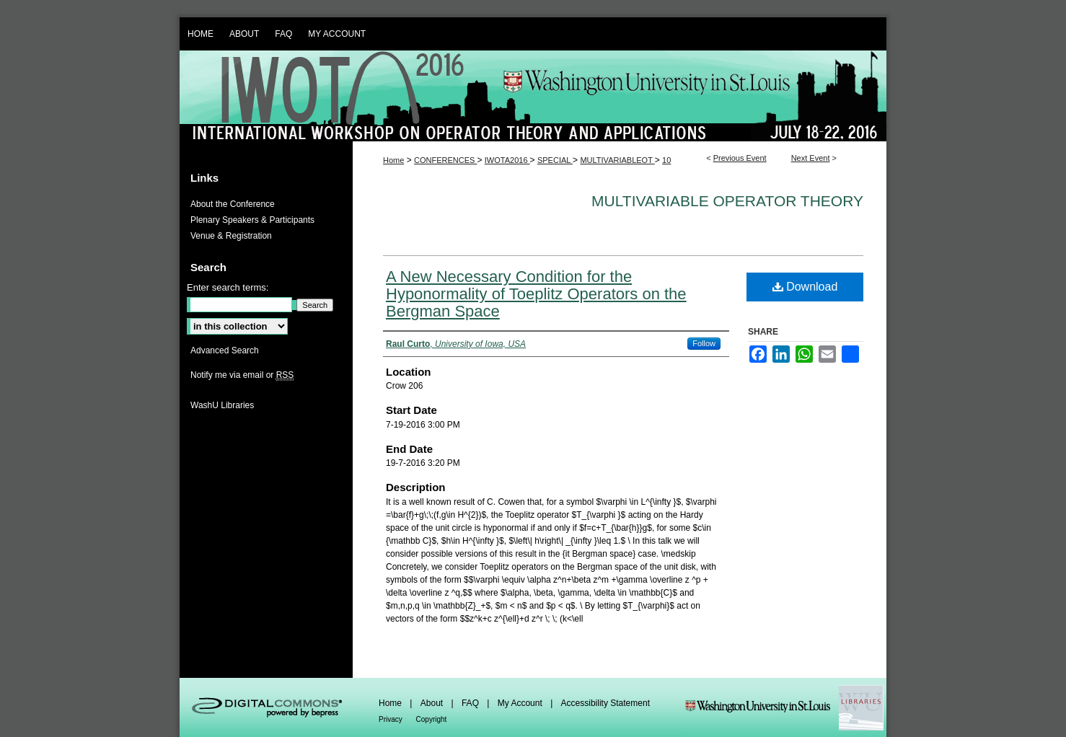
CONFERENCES (445, 160)
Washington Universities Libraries (784, 707)
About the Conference (232, 204)
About (433, 703)
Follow (703, 343)
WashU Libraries (222, 405)
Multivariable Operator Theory (727, 201)
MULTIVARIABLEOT (617, 160)
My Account (521, 703)
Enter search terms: (227, 287)
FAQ (471, 703)
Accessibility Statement (605, 703)
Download (805, 287)
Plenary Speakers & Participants (252, 220)
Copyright (431, 719)
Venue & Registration (231, 236)
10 (666, 160)
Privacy (392, 719)
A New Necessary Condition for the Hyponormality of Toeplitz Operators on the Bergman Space (536, 294)
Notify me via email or (242, 375)
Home (393, 160)
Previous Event (740, 158)
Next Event (810, 158)
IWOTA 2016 (533, 95)
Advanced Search (224, 350)
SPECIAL (555, 160)
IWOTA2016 (507, 160)
